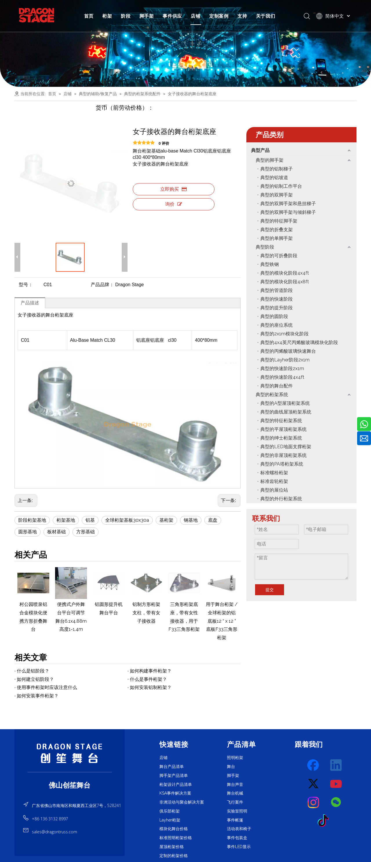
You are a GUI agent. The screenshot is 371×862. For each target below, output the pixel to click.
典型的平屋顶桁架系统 (283, 429)
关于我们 (265, 16)
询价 (173, 204)
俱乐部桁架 (169, 811)
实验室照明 (237, 811)
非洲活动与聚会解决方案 (181, 802)
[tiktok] (325, 821)
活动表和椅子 (239, 828)
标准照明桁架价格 (175, 837)
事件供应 (172, 16)
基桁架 (166, 520)
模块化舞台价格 (173, 828)
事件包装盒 (237, 837)
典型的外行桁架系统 (281, 498)
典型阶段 (265, 247)
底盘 (212, 520)
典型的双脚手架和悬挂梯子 (288, 203)
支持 (242, 16)
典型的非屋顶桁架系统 (283, 455)
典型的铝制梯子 (276, 169)
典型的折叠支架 (276, 229)
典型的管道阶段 (276, 290)
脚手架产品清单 (173, 775)
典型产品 (260, 150)
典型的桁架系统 (272, 394)
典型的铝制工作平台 (281, 186)
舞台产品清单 (171, 766)
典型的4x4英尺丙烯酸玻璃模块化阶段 (299, 342)
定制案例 (219, 16)
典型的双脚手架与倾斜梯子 (288, 212)
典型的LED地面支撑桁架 (285, 446)
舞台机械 (235, 793)
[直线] (70, 772)
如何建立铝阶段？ (35, 679)
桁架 (107, 16)
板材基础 (56, 531)
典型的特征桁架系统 (281, 420)
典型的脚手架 (269, 160)
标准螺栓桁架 (274, 472)
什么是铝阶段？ (33, 671)
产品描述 (30, 303)
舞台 (231, 766)
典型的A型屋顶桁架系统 (285, 403)
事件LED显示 (239, 846)
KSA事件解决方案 (175, 793)
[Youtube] (336, 784)
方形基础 (85, 531)
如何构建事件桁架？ (151, 671)
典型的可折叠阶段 (278, 255)
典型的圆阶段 (274, 316)
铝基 (90, 520)
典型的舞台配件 (276, 386)
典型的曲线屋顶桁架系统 (285, 412)
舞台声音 (235, 784)
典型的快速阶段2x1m (282, 368)
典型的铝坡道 (274, 177)
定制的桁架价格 (173, 855)
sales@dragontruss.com (54, 832)
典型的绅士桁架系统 (281, 438)
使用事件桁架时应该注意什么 (47, 687)
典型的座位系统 (276, 325)
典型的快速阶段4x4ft (282, 377)
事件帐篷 (235, 820)
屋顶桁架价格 (171, 846)
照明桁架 (235, 757)
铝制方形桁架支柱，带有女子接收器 (146, 613)
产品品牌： (102, 284)
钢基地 (191, 520)
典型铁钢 (269, 264)
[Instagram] (313, 802)
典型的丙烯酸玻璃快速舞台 (288, 351)
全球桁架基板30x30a (127, 520)
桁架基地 (66, 520)
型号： (26, 284)
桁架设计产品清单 (175, 784)
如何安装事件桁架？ (38, 696)
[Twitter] (313, 784)
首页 (89, 16)
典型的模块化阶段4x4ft (284, 273)
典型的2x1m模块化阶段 (284, 334)
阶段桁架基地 (32, 520)
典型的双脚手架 (276, 195)
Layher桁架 (169, 820)
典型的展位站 (274, 490)
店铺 (196, 16)
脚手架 (146, 16)
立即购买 (173, 189)
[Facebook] (313, 765)
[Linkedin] (336, 765)
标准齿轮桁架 (274, 481)
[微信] (336, 802)
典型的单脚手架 (276, 238)
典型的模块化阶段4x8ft (284, 281)
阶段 (126, 16)
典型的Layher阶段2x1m (285, 360)
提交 (269, 589)
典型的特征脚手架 (278, 221)
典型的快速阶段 (276, 299)
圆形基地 (27, 531)
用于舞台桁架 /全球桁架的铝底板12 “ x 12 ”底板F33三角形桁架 (222, 621)
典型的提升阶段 (276, 307)
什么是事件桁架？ (148, 679)
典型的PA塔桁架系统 (281, 464)
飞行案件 (235, 802)
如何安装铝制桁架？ (151, 687)
